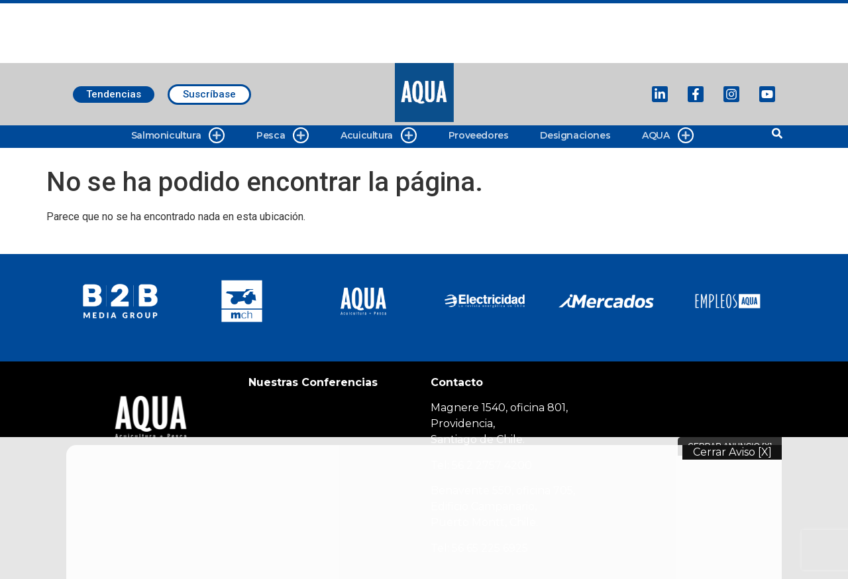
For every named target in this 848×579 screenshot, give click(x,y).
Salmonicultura (178, 135)
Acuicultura (379, 135)
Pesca (282, 135)
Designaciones (575, 135)
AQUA (667, 135)
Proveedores (479, 135)
